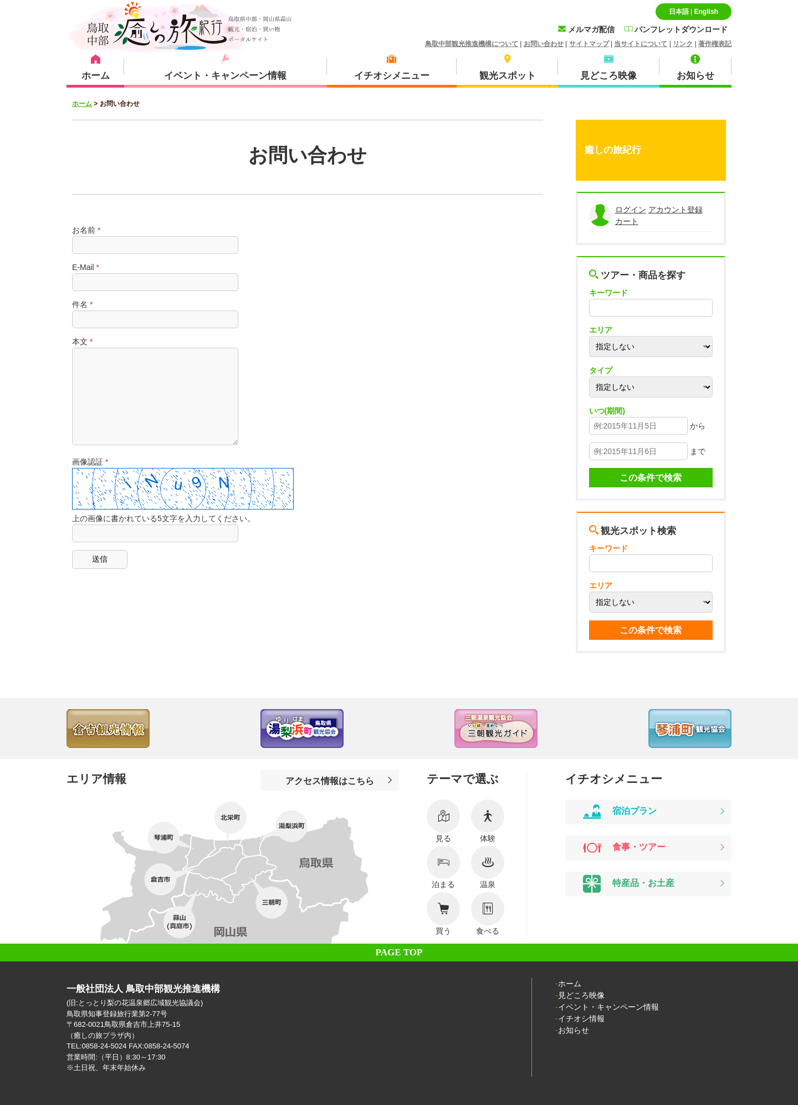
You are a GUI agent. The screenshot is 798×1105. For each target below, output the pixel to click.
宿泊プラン (620, 812)
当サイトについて (640, 44)
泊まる (443, 867)
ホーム (82, 104)
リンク (683, 44)
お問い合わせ (544, 44)
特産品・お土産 (628, 884)
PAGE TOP (399, 952)
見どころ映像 (581, 995)
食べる (487, 913)
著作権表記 (715, 44)
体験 (487, 821)
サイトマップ (589, 44)
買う (443, 913)
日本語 (679, 12)
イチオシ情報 (581, 1018)
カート (626, 221)
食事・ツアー (624, 848)
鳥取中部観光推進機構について (471, 44)
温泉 (487, 867)
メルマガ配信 (586, 29)
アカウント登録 (675, 209)
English (706, 12)
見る (443, 821)
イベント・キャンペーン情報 (608, 1006)
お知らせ (573, 1030)
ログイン (630, 209)
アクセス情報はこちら (329, 781)
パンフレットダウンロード (676, 29)
